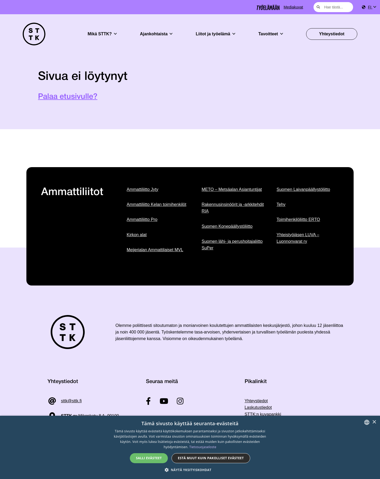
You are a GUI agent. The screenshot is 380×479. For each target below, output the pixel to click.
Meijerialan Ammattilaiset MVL (155, 250)
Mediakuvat (293, 7)
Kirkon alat (137, 235)
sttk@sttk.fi (71, 401)
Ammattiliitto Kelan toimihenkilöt (156, 204)
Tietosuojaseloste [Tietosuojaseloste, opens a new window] (202, 447)
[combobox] (333, 7)
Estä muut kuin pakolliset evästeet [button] (211, 458)
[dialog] (190, 447)
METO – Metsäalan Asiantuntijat (232, 189)
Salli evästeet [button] (149, 458)
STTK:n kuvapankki (263, 414)
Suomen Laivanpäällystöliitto (303, 189)
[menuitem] (372, 7)
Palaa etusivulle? (67, 96)
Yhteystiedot (331, 34)
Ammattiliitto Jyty (142, 189)
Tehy (281, 204)
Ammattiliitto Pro (142, 219)
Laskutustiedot (258, 407)
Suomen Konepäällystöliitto (227, 226)
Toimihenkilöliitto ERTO (298, 219)
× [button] (374, 422)
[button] (190, 470)
